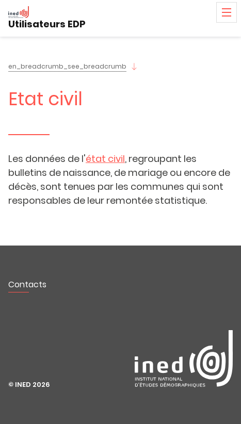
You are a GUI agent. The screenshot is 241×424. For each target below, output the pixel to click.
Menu (226, 12)
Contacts (27, 284)
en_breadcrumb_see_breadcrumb (67, 66)
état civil (105, 158)
